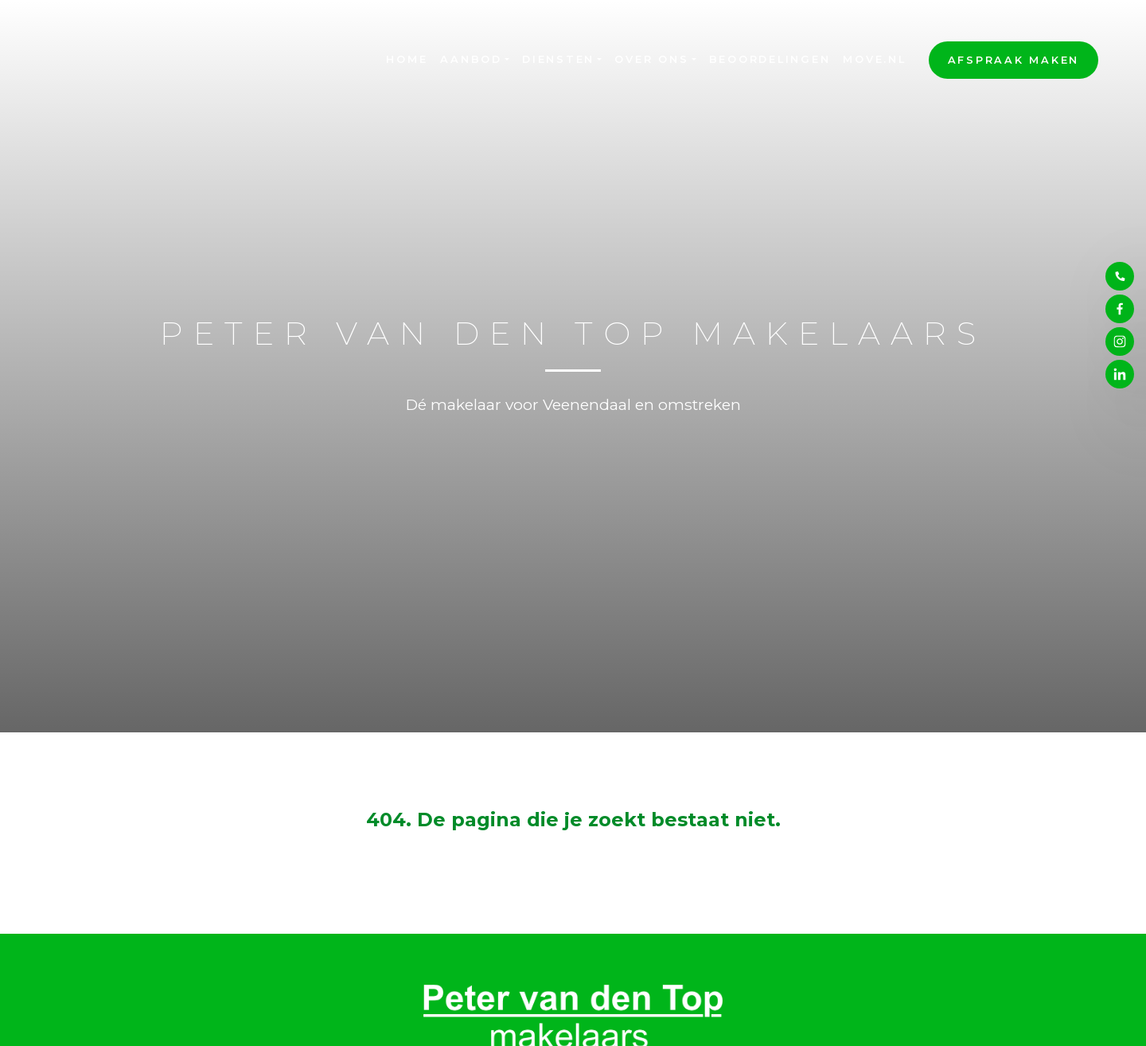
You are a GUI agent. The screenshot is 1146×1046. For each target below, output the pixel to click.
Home (406, 59)
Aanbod (471, 59)
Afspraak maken (1014, 60)
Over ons (651, 59)
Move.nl (874, 59)
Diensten (558, 59)
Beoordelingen (770, 59)
